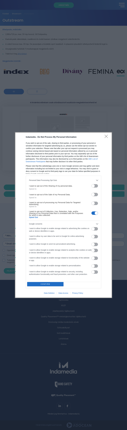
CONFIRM (45, 284)
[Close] (107, 137)
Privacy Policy (77, 293)
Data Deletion (49, 293)
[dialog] (63, 215)
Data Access (63, 293)
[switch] (94, 186)
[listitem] (63, 180)
